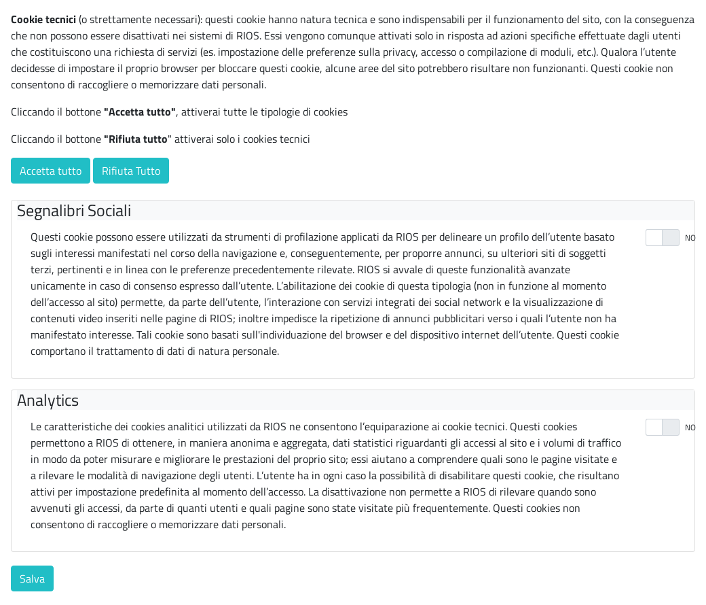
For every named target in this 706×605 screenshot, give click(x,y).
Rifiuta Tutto (131, 170)
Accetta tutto (50, 170)
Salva (32, 578)
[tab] (355, 210)
